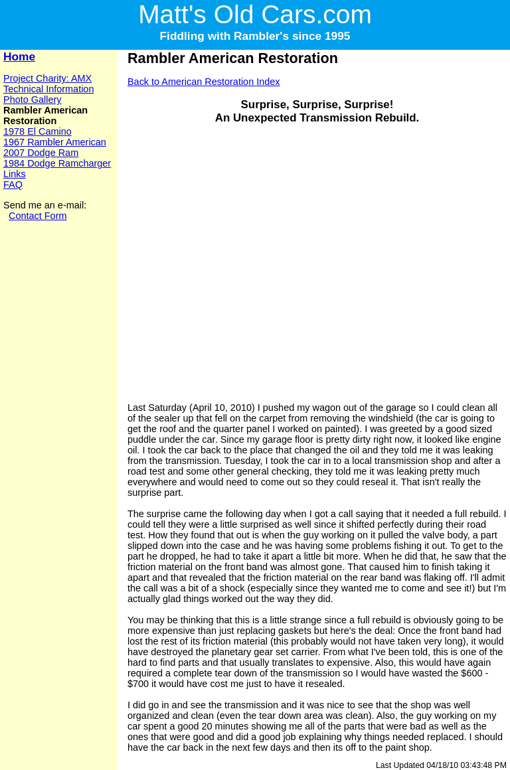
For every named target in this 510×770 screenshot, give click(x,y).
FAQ (13, 184)
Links (14, 174)
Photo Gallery (32, 99)
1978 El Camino (37, 131)
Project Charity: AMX (47, 78)
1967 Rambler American (54, 142)
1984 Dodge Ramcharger (57, 163)
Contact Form (37, 215)
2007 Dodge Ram (40, 152)
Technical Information (48, 89)
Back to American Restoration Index (204, 81)
